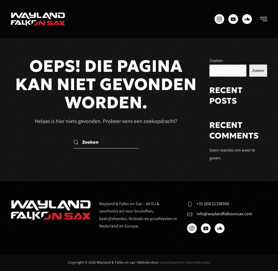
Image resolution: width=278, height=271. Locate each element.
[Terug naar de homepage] (38, 19)
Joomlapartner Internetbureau (185, 262)
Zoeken (216, 61)
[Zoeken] (105, 142)
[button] (263, 19)
